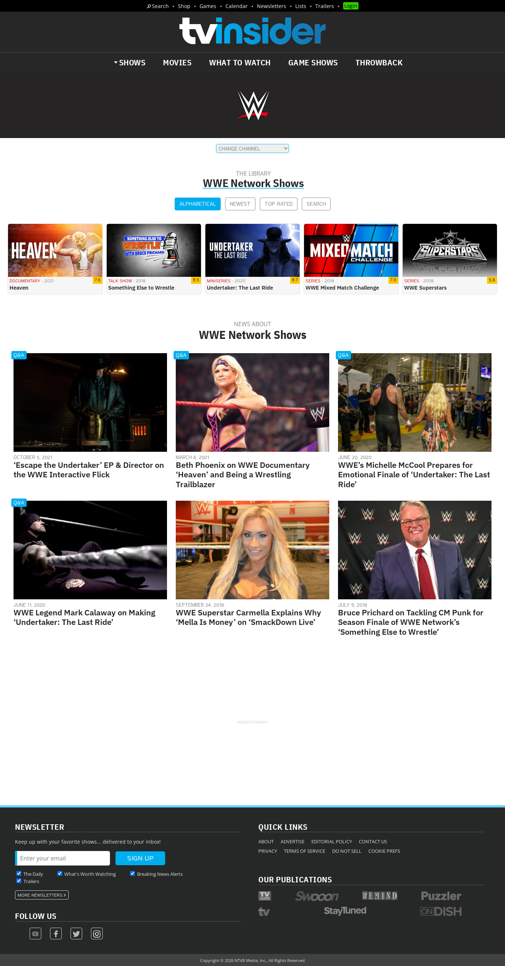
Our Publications (295, 879)
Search (160, 6)
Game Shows (313, 62)
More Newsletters (40, 895)
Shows (132, 62)
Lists (300, 6)
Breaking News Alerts (160, 874)
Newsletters (271, 6)
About (266, 841)
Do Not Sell (346, 851)
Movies (177, 62)
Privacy (267, 851)
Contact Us (373, 841)
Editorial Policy (331, 841)
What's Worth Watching (90, 874)
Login (350, 5)
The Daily (33, 874)
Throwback (379, 62)
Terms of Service (304, 851)
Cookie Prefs (384, 851)
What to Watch (240, 62)
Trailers (324, 6)
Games (208, 6)
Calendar (236, 6)
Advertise (292, 841)
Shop (184, 6)
